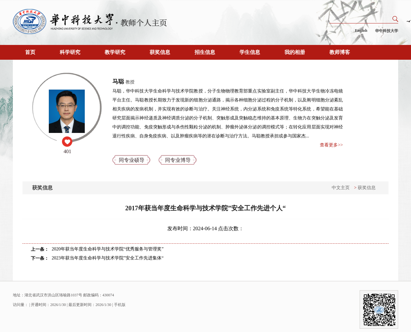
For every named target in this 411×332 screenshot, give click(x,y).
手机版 (120, 304)
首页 (30, 52)
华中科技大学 (386, 31)
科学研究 (70, 52)
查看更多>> (331, 145)
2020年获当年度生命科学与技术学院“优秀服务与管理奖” (107, 249)
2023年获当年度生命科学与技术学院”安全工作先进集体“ (107, 258)
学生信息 (250, 52)
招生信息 (205, 52)
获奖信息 (160, 52)
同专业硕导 (131, 160)
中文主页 (341, 187)
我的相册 (294, 52)
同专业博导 (178, 160)
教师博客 (339, 52)
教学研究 (115, 52)
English (361, 30)
